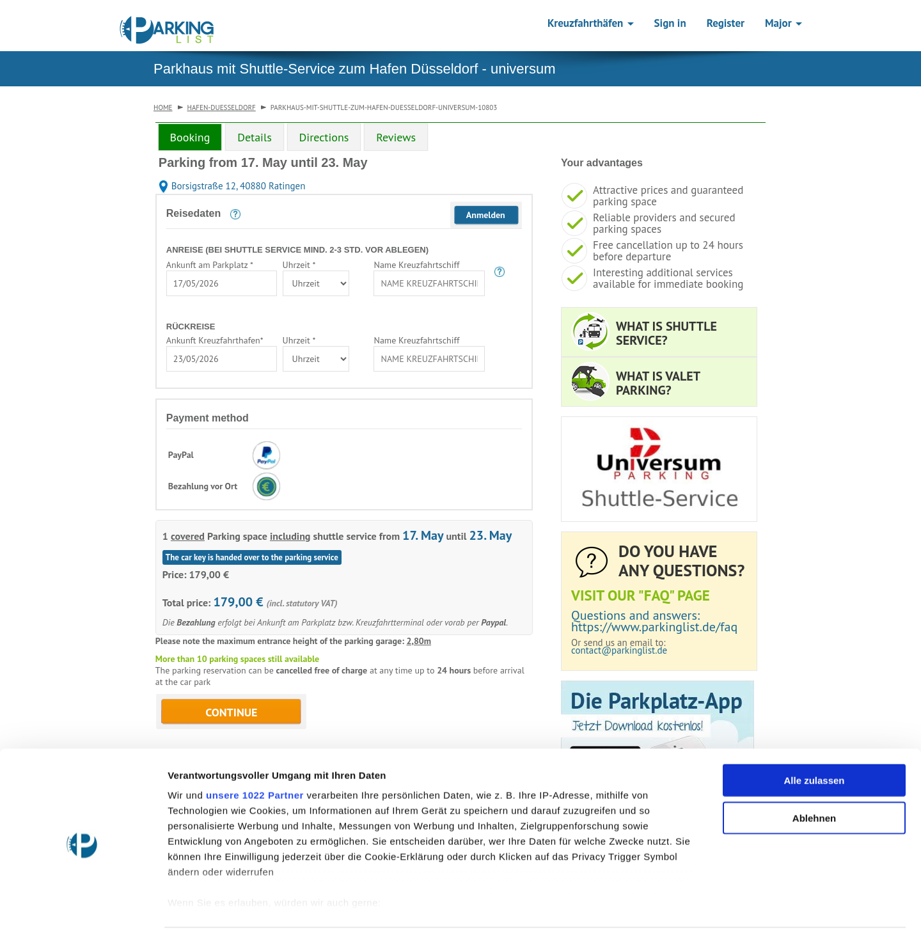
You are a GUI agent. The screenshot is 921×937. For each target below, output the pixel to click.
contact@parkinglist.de (619, 650)
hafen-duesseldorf (221, 107)
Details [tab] (254, 137)
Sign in (670, 23)
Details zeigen (680, 911)
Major (783, 23)
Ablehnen (814, 776)
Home (163, 107)
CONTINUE (231, 712)
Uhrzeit (299, 265)
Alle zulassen (813, 739)
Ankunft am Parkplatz (209, 265)
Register (725, 23)
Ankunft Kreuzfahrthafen (215, 340)
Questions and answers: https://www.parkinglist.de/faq (654, 621)
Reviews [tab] (396, 137)
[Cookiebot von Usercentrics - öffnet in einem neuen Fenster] (83, 912)
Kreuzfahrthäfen (590, 23)
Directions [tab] (324, 137)
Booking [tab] (190, 137)
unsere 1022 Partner (255, 754)
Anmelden (485, 215)
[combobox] (221, 283)
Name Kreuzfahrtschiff (416, 265)
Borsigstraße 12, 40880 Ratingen (232, 186)
